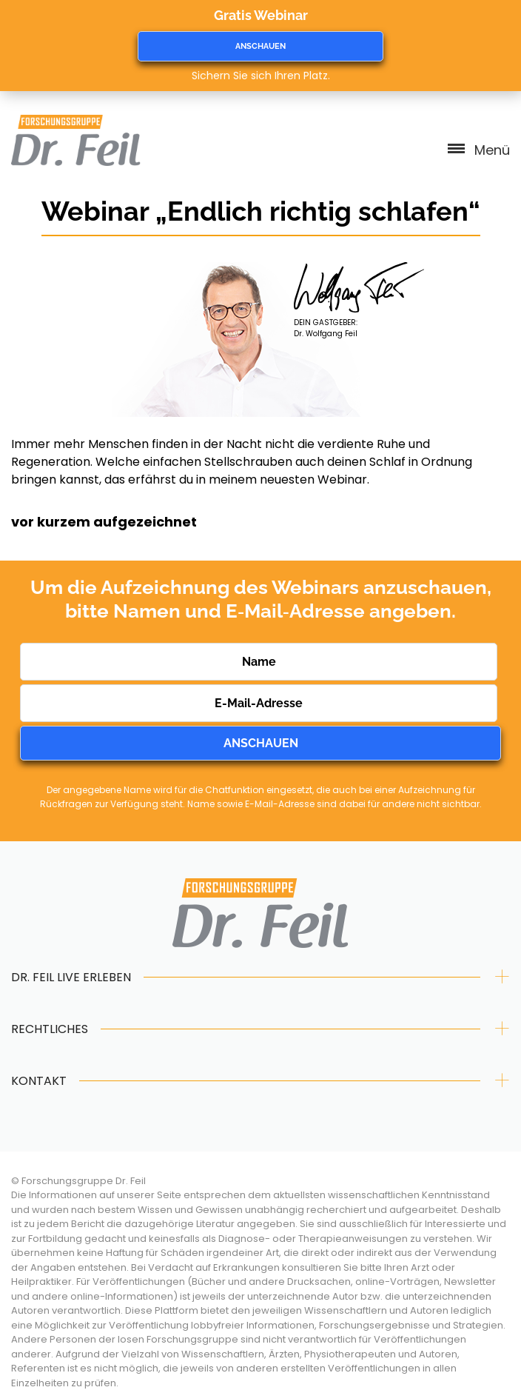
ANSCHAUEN (260, 46)
